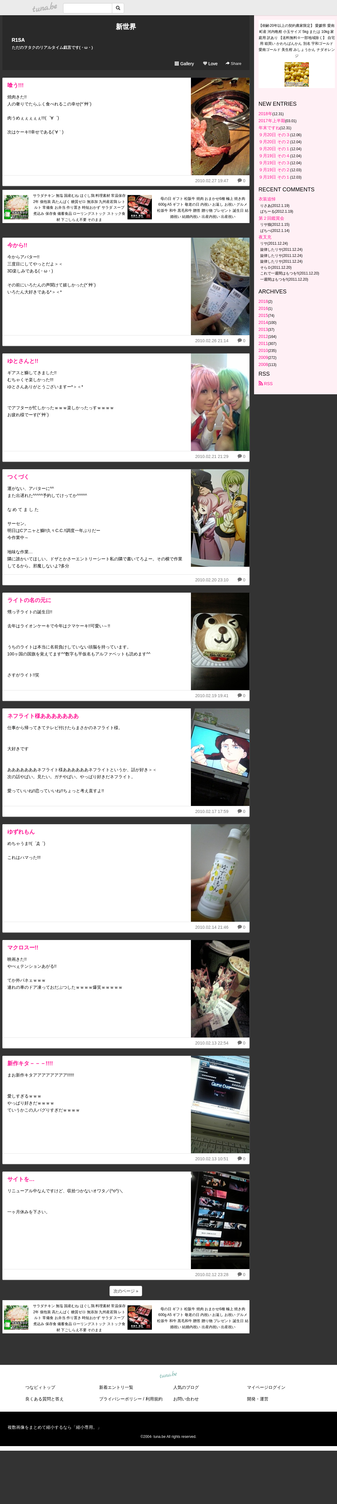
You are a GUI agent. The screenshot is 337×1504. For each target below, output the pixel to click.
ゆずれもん (21, 832)
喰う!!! (15, 85)
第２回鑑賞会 (271, 218)
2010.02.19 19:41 (211, 695)
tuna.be (168, 1374)
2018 (263, 301)
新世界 (126, 26)
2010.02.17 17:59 (211, 811)
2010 (263, 350)
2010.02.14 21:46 (211, 927)
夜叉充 (265, 237)
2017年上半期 (272, 120)
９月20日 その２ (274, 141)
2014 (263, 322)
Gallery (184, 63)
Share (233, 63)
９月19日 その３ (274, 162)
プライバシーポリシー (120, 1398)
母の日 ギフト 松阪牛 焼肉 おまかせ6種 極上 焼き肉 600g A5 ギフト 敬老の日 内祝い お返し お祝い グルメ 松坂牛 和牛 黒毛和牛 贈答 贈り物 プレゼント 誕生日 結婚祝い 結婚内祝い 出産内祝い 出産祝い (202, 208)
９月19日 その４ (274, 155)
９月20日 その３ (274, 134)
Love (210, 63)
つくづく (18, 477)
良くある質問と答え (44, 1398)
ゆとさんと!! (22, 361)
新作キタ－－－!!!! (30, 1063)
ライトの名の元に (29, 600)
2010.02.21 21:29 (211, 456)
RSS (266, 383)
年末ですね (269, 127)
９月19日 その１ (274, 177)
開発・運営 (257, 1398)
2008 (263, 364)
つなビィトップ (40, 1387)
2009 (263, 357)
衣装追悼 (267, 199)
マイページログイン (266, 1387)
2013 (263, 329)
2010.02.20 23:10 (211, 579)
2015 (263, 315)
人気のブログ (186, 1387)
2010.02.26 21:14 (211, 340)
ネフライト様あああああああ (43, 716)
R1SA (18, 40)
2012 (263, 336)
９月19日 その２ (274, 169)
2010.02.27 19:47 (211, 180)
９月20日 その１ (274, 148)
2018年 (265, 113)
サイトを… (21, 1179)
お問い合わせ (186, 1398)
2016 (263, 308)
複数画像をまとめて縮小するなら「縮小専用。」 (55, 1427)
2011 (263, 343)
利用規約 (154, 1398)
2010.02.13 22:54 (211, 1043)
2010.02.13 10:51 (211, 1158)
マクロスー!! (22, 948)
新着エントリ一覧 (116, 1387)
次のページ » (125, 1291)
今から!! (17, 245)
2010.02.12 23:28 (211, 1274)
